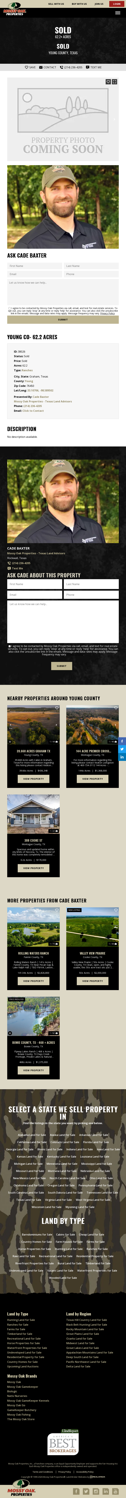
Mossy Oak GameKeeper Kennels (28, 1400)
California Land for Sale (32, 1142)
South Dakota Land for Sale (65, 1192)
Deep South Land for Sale (82, 1357)
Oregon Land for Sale (61, 1185)
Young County (58, 53)
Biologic (12, 1391)
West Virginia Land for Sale (93, 1200)
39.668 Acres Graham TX (33, 751)
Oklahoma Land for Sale (29, 1185)
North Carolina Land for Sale (68, 1178)
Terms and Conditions (42, 1471)
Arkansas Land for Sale (93, 1135)
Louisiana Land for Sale (94, 1156)
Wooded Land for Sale (63, 1278)
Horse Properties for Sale (34, 1249)
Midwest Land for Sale (80, 1343)
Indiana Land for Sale (79, 1149)
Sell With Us (56, 3)
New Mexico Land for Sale (29, 1178)
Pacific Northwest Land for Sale (86, 1362)
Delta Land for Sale (78, 1366)
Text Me (15, 568)
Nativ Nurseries (17, 1396)
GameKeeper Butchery (21, 1410)
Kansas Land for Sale (30, 1156)
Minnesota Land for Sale (62, 1164)
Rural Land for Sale (70, 1263)
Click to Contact (33, 411)
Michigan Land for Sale (28, 1164)
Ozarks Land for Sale (79, 1338)
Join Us (99, 3)
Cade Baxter (41, 397)
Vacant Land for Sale (60, 1270)
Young (29, 381)
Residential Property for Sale (95, 1256)
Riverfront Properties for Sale (34, 1263)
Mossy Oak (14, 1382)
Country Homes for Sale (36, 1242)
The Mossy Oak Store (21, 1419)
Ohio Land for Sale (101, 1178)
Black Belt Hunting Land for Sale (86, 1324)
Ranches (27, 370)
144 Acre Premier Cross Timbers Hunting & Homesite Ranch (92, 751)
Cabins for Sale (65, 1234)
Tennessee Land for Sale (102, 1192)
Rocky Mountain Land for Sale (85, 1329)
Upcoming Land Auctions (23, 1366)
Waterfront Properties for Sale (97, 1270)
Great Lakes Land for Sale (82, 1348)
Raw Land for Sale (24, 1256)
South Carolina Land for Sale (26, 1192)
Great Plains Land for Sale (82, 1334)
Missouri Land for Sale (30, 1171)
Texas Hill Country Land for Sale (86, 1320)
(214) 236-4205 (32, 406)
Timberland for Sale (98, 1263)
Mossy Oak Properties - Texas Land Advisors (43, 401)
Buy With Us (79, 3)
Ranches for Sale (97, 1249)
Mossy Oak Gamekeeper (22, 1387)
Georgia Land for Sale (19, 1149)
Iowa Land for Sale (108, 1149)
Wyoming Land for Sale (79, 1207)
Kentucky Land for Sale (61, 1156)
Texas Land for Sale (28, 1200)
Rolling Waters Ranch (33, 953)
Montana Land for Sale (62, 1171)
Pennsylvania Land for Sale (96, 1185)
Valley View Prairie (92, 953)
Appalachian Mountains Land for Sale (89, 1352)
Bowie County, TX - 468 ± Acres (33, 1042)
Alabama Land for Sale (32, 1135)
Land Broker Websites (76, 1477)
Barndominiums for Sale (37, 1234)
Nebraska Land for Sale (95, 1171)
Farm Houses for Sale (69, 1242)
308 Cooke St (33, 840)
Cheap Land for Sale (91, 1234)
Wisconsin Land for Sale (47, 1207)
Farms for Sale (96, 1242)
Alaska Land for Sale (62, 1135)
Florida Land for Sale (96, 1142)
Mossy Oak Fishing (19, 1414)
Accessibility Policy (85, 1471)
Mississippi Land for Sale (96, 1164)
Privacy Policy (107, 313)
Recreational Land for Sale (56, 1256)
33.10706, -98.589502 (40, 390)
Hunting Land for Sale (69, 1249)
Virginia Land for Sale (58, 1200)
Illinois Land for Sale (50, 1149)
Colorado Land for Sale (65, 1142)
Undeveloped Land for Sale (26, 1270)
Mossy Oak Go (16, 1405)
